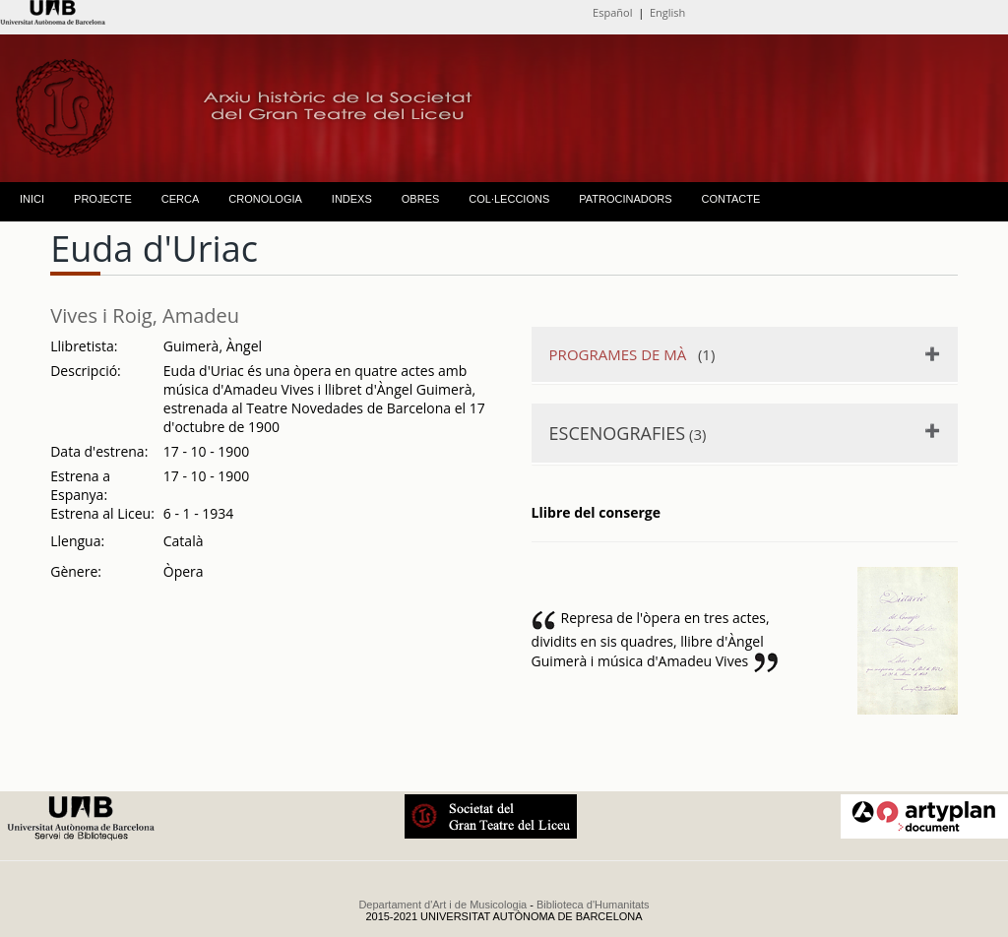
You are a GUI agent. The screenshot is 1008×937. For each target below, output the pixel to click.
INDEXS (352, 199)
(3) (628, 433)
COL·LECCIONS (509, 199)
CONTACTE (731, 199)
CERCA (180, 199)
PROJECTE (103, 199)
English (667, 12)
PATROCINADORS (625, 199)
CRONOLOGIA (265, 199)
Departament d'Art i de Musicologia (442, 904)
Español (612, 12)
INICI (32, 199)
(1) (632, 354)
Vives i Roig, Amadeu (144, 315)
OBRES (421, 199)
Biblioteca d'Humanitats (593, 904)
